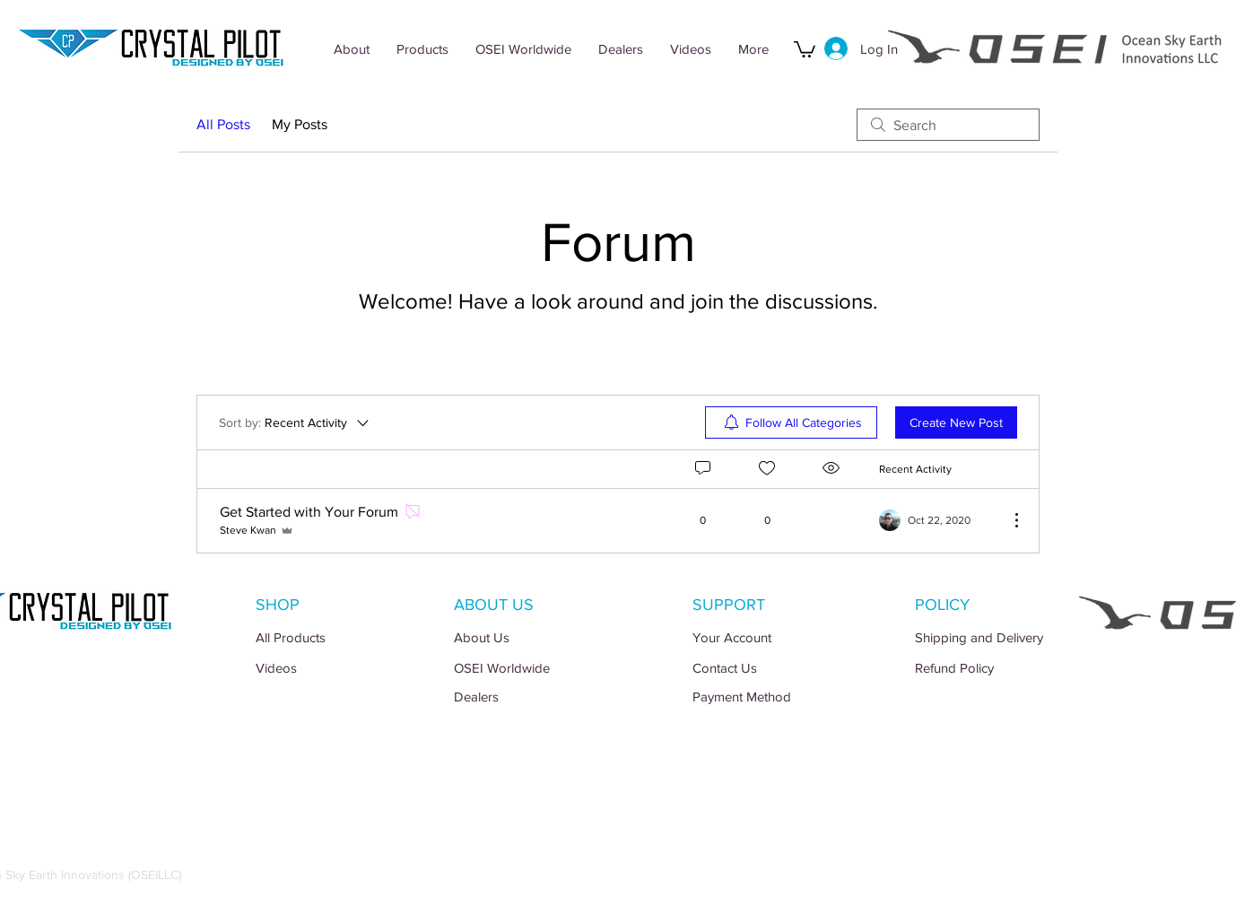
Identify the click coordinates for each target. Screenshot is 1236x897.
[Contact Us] (773, 668)
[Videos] (337, 668)
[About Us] (535, 637)
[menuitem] (791, 422)
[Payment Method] (773, 696)
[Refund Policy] (996, 668)
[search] (948, 125)
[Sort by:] (295, 422)
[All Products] (337, 637)
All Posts (223, 124)
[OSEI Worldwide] (535, 668)
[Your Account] (773, 637)
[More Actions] (1007, 520)
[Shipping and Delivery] (996, 637)
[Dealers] (535, 696)
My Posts (299, 124)
